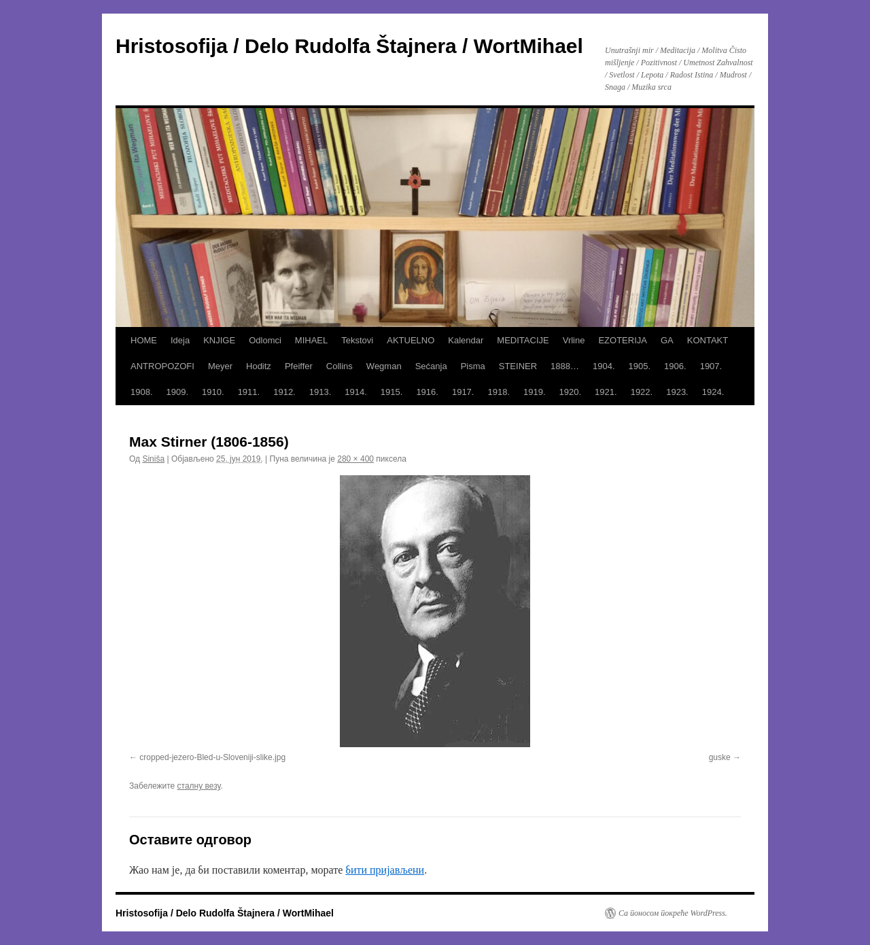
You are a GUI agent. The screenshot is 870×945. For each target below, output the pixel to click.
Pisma (473, 366)
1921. (606, 392)
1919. (534, 392)
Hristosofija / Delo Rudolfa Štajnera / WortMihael (349, 46)
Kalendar (465, 340)
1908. (141, 392)
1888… (565, 366)
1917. (463, 392)
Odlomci (265, 340)
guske (720, 757)
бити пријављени (384, 870)
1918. (498, 392)
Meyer (220, 366)
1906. (675, 366)
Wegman (384, 366)
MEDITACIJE (523, 340)
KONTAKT (707, 340)
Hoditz (258, 366)
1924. (713, 392)
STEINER (518, 366)
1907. (711, 366)
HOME (143, 340)
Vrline (574, 340)
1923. (677, 392)
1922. (642, 392)
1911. (249, 392)
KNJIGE (219, 340)
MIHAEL (311, 340)
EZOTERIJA (622, 340)
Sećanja (431, 366)
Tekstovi (357, 340)
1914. (356, 392)
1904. (604, 366)
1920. (570, 392)
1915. (392, 392)
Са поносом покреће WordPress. (673, 913)
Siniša (153, 459)
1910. (213, 392)
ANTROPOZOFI (162, 366)
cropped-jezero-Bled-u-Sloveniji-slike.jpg (212, 757)
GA (667, 340)
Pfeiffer (299, 366)
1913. (320, 392)
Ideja (180, 340)
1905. (640, 366)
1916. (427, 392)
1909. (178, 392)
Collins (339, 366)
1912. (284, 392)
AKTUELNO (410, 340)
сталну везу (199, 786)
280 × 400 (355, 459)
